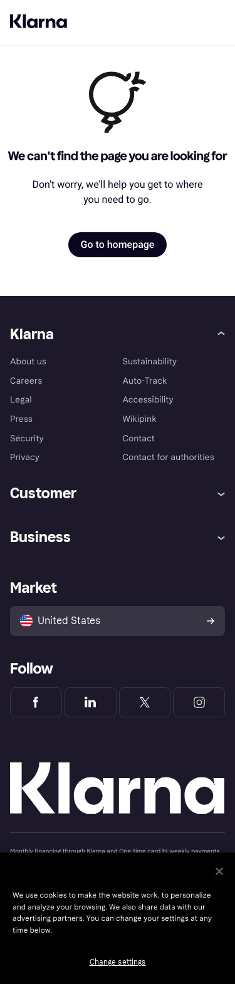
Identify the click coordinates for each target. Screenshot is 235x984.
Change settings (118, 962)
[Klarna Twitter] (145, 702)
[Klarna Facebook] (36, 702)
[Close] (219, 871)
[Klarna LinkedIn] (91, 702)
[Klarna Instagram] (199, 702)
